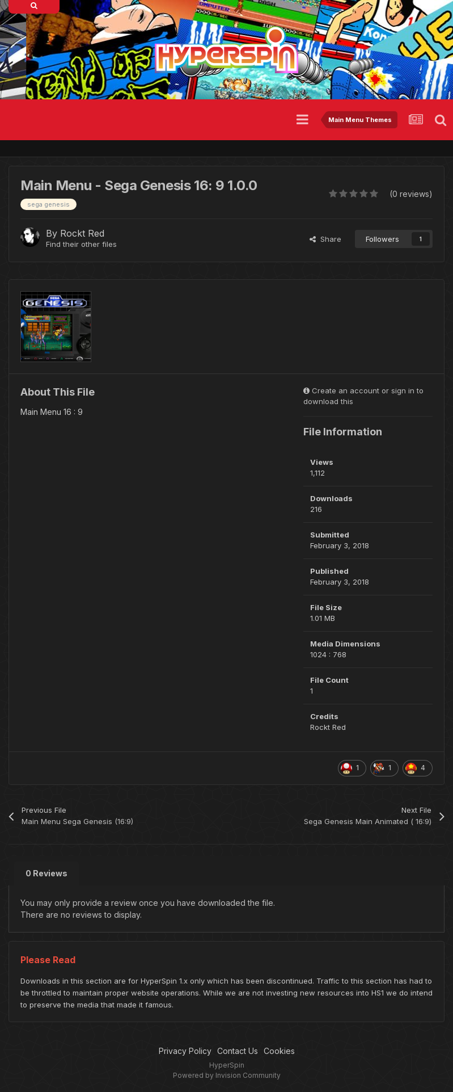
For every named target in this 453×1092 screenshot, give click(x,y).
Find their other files (81, 244)
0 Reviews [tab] (46, 873)
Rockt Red (82, 233)
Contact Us (237, 1051)
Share (325, 238)
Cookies (279, 1051)
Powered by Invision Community (227, 1075)
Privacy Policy (185, 1051)
